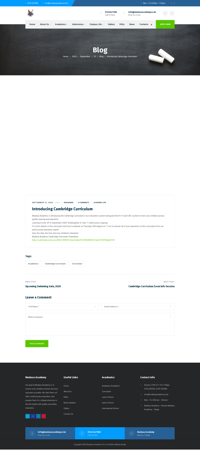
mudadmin (68, 204)
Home (65, 56)
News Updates (70, 405)
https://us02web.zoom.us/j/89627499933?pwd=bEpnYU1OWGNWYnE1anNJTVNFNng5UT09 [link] (73, 241)
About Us (67, 394)
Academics (33, 265)
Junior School (108, 399)
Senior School (108, 405)
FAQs (66, 399)
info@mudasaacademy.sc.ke (141, 12)
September (85, 56)
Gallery (66, 411)
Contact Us (68, 416)
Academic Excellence (111, 388)
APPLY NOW (165, 24)
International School (110, 411)
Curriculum (77, 265)
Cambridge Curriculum (55, 265)
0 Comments (83, 204)
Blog (101, 56)
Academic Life (100, 204)
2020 (74, 56)
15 (94, 56)
